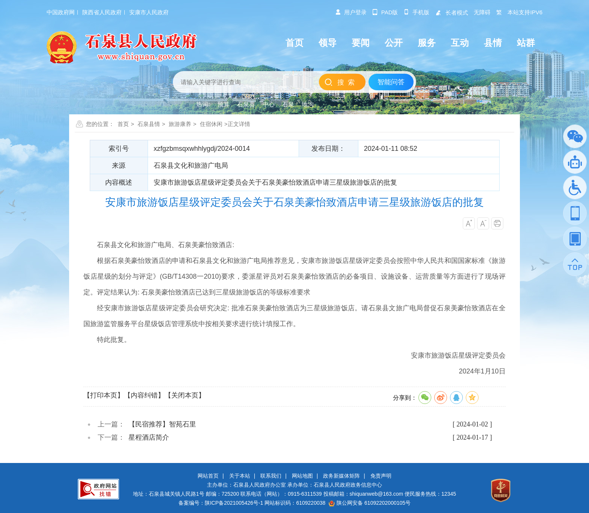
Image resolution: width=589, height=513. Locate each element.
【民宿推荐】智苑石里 (162, 424)
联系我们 (270, 476)
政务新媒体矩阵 (341, 476)
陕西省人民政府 (102, 12)
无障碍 (482, 12)
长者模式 (451, 12)
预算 (223, 104)
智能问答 (391, 82)
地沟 (308, 104)
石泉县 (246, 104)
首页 (123, 124)
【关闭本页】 (185, 395)
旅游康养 (180, 124)
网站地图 (302, 476)
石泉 (288, 104)
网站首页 (208, 476)
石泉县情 (148, 124)
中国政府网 (61, 12)
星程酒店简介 (148, 437)
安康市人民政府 (149, 12)
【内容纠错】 (144, 395)
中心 (269, 104)
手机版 (416, 12)
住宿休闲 (211, 124)
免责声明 (380, 476)
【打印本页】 (103, 395)
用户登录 (351, 12)
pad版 (385, 12)
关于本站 (239, 476)
